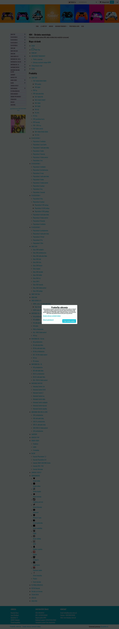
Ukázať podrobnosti (48, 320)
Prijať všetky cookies (69, 321)
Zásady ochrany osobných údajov (52, 316)
